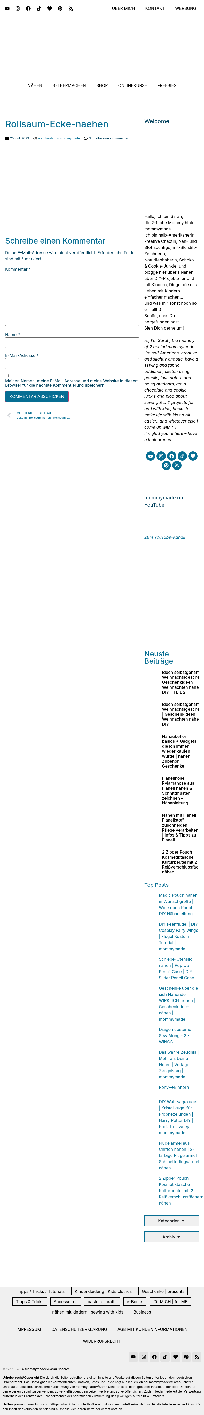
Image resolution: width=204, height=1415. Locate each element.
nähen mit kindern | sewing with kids (87, 1312)
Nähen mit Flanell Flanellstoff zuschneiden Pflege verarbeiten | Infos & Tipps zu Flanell (180, 827)
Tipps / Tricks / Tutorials (41, 1291)
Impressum (28, 1329)
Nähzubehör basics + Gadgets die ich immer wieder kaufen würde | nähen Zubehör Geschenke (179, 751)
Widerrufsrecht (102, 1341)
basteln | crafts (102, 1301)
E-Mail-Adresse (22, 355)
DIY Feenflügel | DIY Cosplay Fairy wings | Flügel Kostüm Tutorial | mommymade (178, 936)
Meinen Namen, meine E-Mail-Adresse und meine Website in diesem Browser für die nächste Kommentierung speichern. (72, 383)
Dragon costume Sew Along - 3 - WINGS (175, 1035)
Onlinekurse (132, 85)
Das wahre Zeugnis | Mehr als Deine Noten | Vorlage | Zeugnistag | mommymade (179, 1065)
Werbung (185, 8)
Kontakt (155, 8)
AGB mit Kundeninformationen (152, 1329)
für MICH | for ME (170, 1301)
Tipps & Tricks (29, 1301)
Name (12, 335)
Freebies (167, 85)
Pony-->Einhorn (174, 1087)
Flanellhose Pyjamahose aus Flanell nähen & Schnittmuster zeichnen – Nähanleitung (178, 791)
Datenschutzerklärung (79, 1329)
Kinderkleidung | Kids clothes (103, 1291)
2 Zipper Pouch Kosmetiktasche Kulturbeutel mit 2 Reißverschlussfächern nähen (181, 1191)
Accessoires (66, 1301)
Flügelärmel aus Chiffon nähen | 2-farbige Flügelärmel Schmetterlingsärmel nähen (179, 1155)
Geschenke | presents (163, 1291)
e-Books (135, 1301)
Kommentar (18, 269)
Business (142, 1312)
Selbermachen (69, 85)
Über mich (123, 8)
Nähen (35, 85)
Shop (102, 85)
